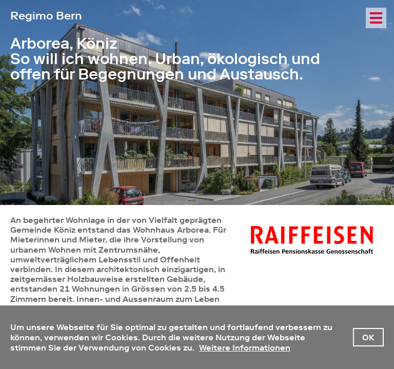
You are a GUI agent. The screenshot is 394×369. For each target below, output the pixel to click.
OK (368, 337)
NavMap (376, 41)
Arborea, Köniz (63, 43)
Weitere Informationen (244, 347)
